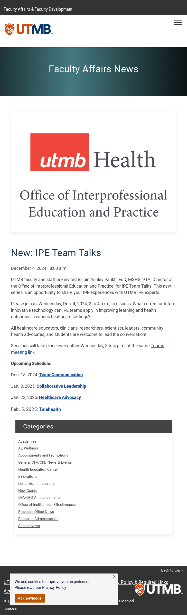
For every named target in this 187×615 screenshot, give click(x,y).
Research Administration (38, 519)
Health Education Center (38, 469)
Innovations (27, 476)
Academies (27, 441)
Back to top (172, 570)
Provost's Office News (36, 512)
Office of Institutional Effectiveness (47, 504)
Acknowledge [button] (30, 598)
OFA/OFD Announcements (39, 497)
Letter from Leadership (36, 483)
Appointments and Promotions (43, 455)
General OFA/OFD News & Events (45, 462)
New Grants (27, 491)
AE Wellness (28, 448)
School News (29, 526)
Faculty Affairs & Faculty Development (38, 9)
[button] (114, 576)
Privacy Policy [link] (54, 587)
